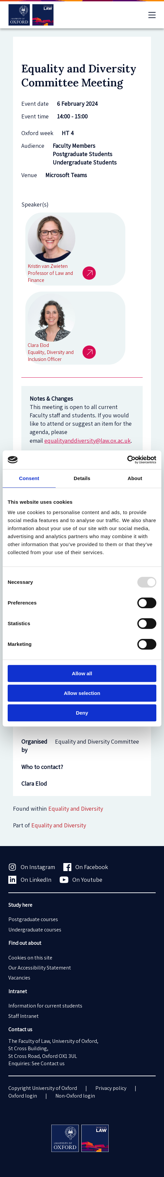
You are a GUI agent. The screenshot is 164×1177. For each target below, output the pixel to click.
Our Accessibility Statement (39, 967)
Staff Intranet (23, 1016)
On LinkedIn (29, 880)
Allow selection (82, 693)
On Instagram (31, 867)
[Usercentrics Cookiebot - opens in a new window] (127, 459)
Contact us (53, 1063)
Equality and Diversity (58, 825)
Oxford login (22, 1095)
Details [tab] (82, 478)
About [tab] (135, 478)
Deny (82, 713)
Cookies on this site (30, 957)
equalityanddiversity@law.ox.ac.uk (87, 440)
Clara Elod (34, 783)
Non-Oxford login (75, 1095)
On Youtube (81, 879)
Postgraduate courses (33, 919)
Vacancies (19, 977)
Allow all (82, 673)
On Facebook (85, 867)
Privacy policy (110, 1088)
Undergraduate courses (34, 929)
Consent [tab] (29, 478)
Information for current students (45, 1005)
